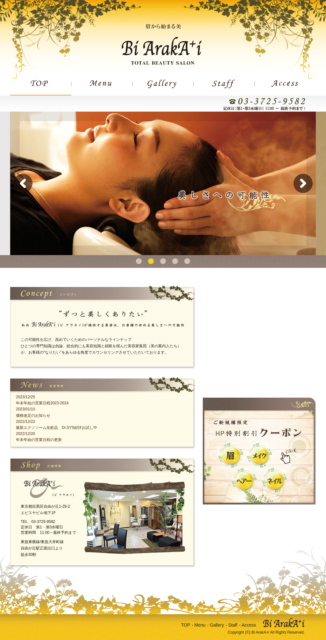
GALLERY (163, 88)
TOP (40, 88)
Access (249, 625)
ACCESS (285, 88)
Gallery (217, 625)
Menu (200, 625)
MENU (101, 88)
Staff (232, 625)
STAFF (224, 88)
